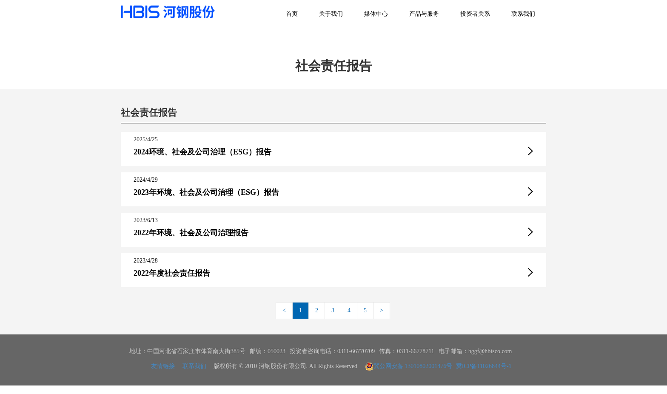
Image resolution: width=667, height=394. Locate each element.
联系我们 (523, 14)
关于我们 (331, 14)
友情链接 (163, 366)
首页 (292, 14)
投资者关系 (475, 14)
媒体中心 (376, 14)
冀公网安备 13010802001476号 (409, 366)
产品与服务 (424, 14)
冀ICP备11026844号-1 (484, 366)
